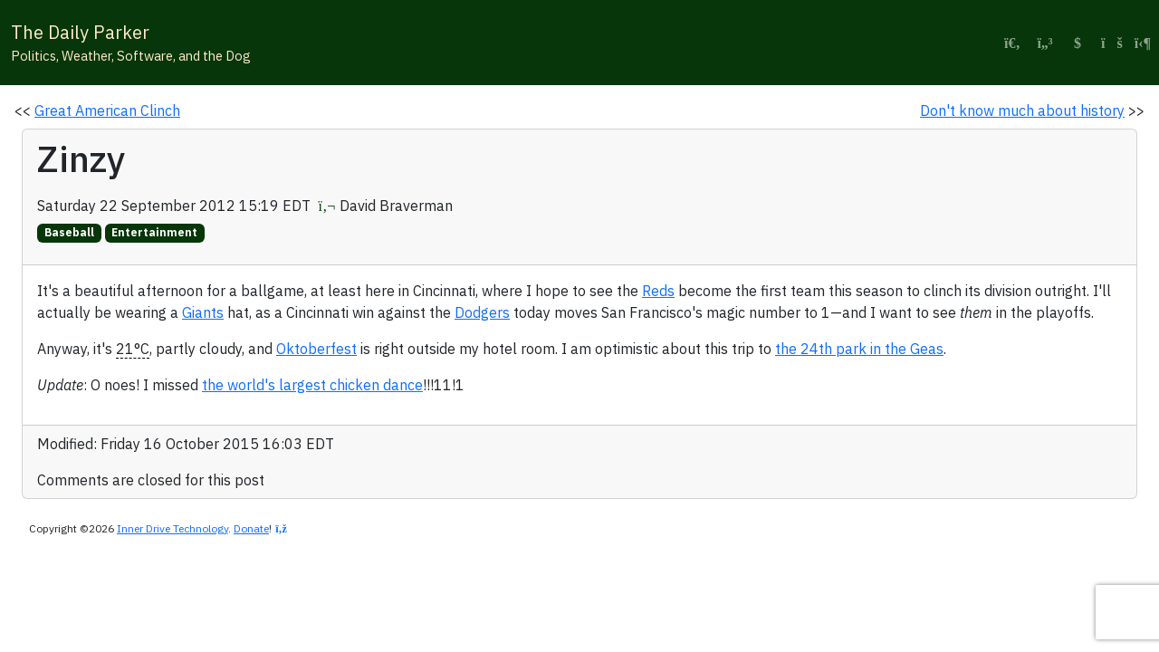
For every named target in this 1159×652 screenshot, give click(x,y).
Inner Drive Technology (172, 528)
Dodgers (482, 312)
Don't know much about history (1022, 110)
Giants (203, 312)
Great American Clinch (107, 110)
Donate (251, 528)
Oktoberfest (316, 349)
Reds (658, 291)
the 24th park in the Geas (859, 349)
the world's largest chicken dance (312, 385)
